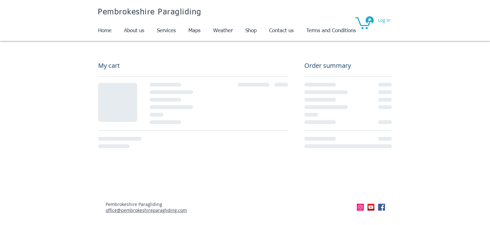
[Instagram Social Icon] (360, 207)
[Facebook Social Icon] (381, 207)
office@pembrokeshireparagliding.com (146, 210)
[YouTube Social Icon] (371, 207)
